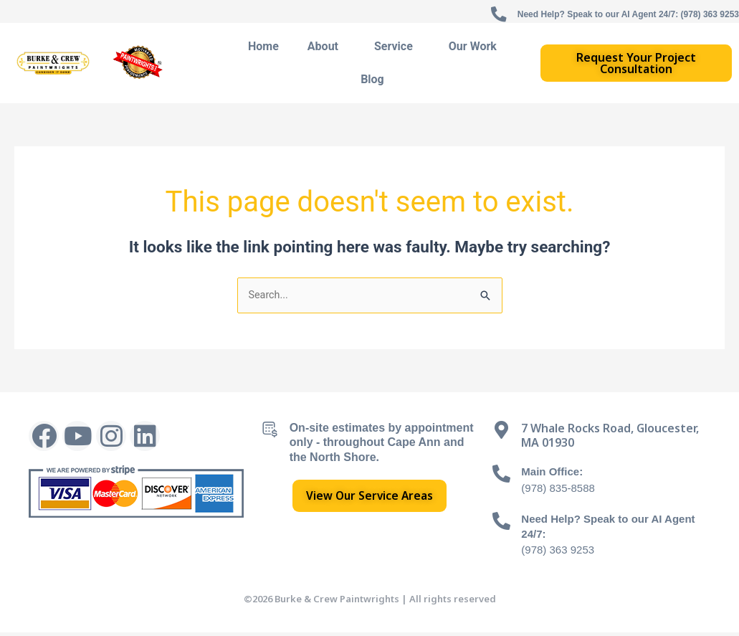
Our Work (473, 48)
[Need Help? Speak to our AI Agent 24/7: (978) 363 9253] (460, 16)
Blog (372, 81)
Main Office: (554, 475)
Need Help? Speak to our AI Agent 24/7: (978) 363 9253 (609, 13)
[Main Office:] (501, 477)
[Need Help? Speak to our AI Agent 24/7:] (501, 524)
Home (263, 48)
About (326, 49)
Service (397, 49)
